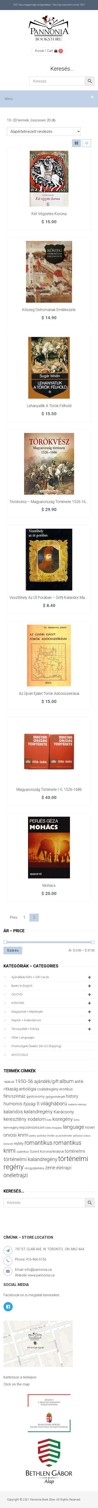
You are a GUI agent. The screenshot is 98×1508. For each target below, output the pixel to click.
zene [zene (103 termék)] (50, 1167)
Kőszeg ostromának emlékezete (49, 310)
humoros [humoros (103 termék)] (12, 1104)
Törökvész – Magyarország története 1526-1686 (49, 502)
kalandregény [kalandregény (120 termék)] (38, 1111)
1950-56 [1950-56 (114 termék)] (24, 1081)
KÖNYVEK (51, 1003)
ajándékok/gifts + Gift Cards (51, 977)
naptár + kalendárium (51, 1020)
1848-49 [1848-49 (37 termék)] (8, 1082)
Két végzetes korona (49, 214)
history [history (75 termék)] (72, 1096)
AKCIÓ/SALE (19, 1054)
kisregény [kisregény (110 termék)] (62, 1119)
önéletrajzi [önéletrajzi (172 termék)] (15, 1175)
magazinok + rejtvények (51, 1012)
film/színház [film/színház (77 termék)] (14, 1096)
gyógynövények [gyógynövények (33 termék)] (55, 1096)
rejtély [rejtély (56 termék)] (19, 1143)
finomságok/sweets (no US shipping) (36, 1046)
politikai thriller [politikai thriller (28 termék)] (46, 1135)
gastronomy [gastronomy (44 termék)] (35, 1097)
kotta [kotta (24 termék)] (76, 1119)
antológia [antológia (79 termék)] (27, 1088)
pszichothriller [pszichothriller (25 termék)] (64, 1135)
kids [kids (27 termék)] (49, 1119)
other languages (23, 1037)
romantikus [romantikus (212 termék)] (39, 1142)
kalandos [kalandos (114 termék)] (13, 1111)
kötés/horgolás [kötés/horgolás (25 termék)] (53, 1127)
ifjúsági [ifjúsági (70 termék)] (29, 1104)
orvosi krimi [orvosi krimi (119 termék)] (15, 1135)
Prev (13, 917)
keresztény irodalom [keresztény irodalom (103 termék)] (24, 1119)
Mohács (49, 885)
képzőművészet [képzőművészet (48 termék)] (31, 1127)
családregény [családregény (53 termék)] (47, 1089)
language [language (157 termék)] (73, 1127)
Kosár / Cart (46, 51)
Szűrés (13, 950)
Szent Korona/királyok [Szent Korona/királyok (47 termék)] (47, 1151)
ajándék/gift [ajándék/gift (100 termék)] (46, 1081)
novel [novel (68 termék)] (90, 1127)
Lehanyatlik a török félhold (49, 406)
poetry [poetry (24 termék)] (32, 1135)
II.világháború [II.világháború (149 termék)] (52, 1103)
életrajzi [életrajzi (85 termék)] (63, 1167)
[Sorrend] (44, 131)
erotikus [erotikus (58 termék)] (66, 1089)
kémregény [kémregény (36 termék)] (11, 1127)
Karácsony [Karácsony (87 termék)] (64, 1111)
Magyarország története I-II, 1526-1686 (49, 789)
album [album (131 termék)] (67, 1081)
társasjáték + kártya (51, 1029)
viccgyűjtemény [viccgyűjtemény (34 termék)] (34, 1168)
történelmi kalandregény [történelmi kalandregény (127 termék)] (30, 1159)
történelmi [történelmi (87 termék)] (75, 1151)
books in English (51, 986)
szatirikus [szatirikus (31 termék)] (22, 1151)
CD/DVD (51, 994)
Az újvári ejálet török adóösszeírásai (49, 693)
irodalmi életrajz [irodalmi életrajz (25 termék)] (77, 1104)
